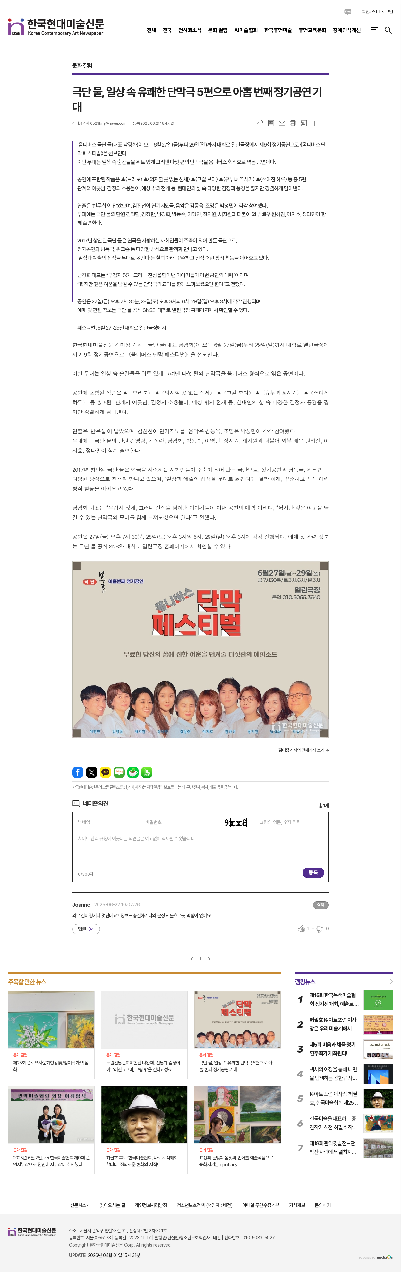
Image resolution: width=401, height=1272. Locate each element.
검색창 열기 (388, 30)
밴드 (146, 772)
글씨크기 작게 (325, 123)
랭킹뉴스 (305, 982)
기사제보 (297, 1205)
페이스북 (77, 772)
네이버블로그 (348, 12)
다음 (209, 959)
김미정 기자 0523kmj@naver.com (99, 123)
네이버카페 (133, 772)
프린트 (293, 123)
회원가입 (369, 11)
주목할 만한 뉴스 (27, 982)
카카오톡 (105, 772)
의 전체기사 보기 (301, 750)
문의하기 (323, 1205)
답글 (86, 929)
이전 (192, 959)
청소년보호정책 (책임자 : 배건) (205, 1205)
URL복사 (260, 123)
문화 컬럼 (82, 65)
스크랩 (304, 123)
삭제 (321, 904)
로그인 (387, 11)
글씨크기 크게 (314, 123)
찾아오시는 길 (112, 1205)
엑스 (91, 772)
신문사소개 (80, 1205)
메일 (282, 123)
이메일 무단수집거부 (261, 1205)
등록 (313, 872)
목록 (271, 123)
